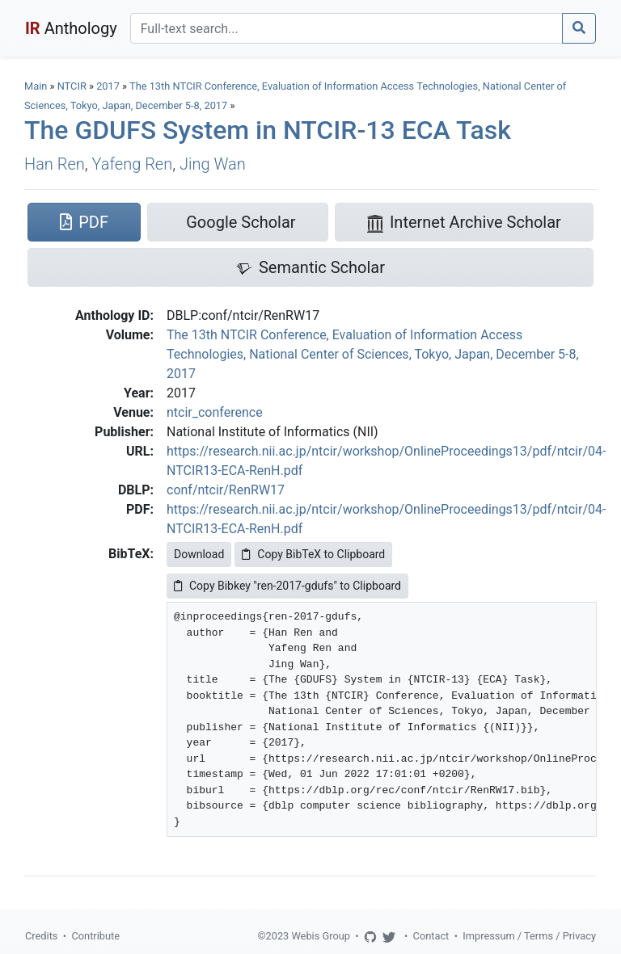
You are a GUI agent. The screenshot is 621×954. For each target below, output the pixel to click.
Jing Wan (213, 164)
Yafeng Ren (132, 164)
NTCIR (72, 86)
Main (35, 86)
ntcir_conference (215, 412)
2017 (108, 86)
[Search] (346, 28)
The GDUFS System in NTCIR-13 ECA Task (267, 130)
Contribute (95, 936)
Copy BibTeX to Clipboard (313, 554)
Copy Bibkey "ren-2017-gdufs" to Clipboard (287, 585)
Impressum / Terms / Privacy (529, 936)
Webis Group (320, 936)
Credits (41, 936)
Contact (431, 936)
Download (199, 554)
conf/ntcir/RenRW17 (226, 490)
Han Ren (54, 164)
